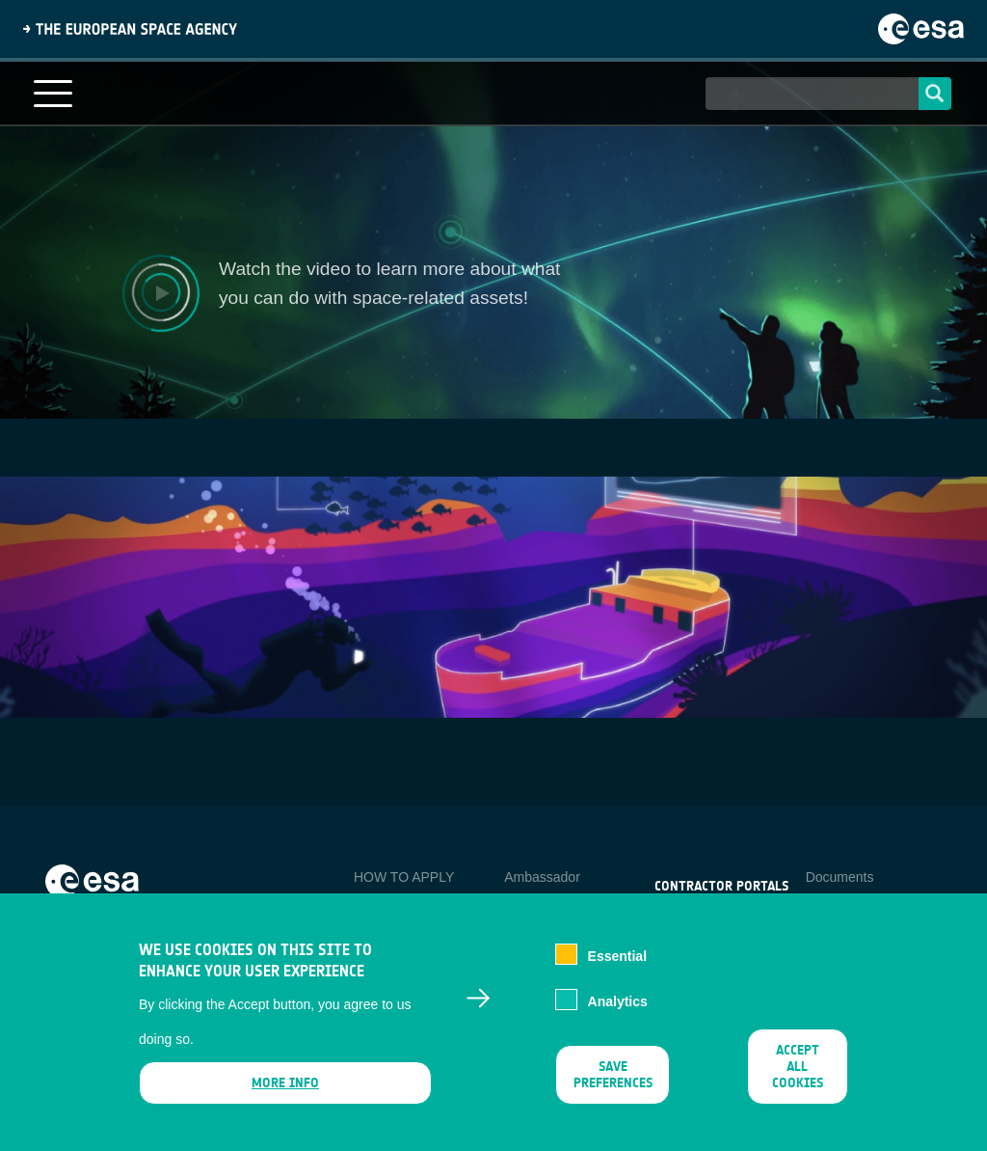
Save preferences (613, 1074)
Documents (840, 877)
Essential (617, 956)
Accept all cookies (797, 1066)
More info (285, 1083)
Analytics (618, 1001)
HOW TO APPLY (404, 877)
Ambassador (542, 877)
